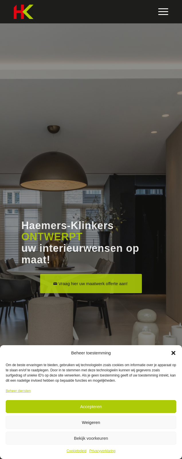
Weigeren (91, 422)
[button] (173, 353)
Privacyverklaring (102, 451)
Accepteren (91, 406)
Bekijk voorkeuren (91, 438)
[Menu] (160, 11)
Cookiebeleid (76, 451)
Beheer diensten (18, 391)
